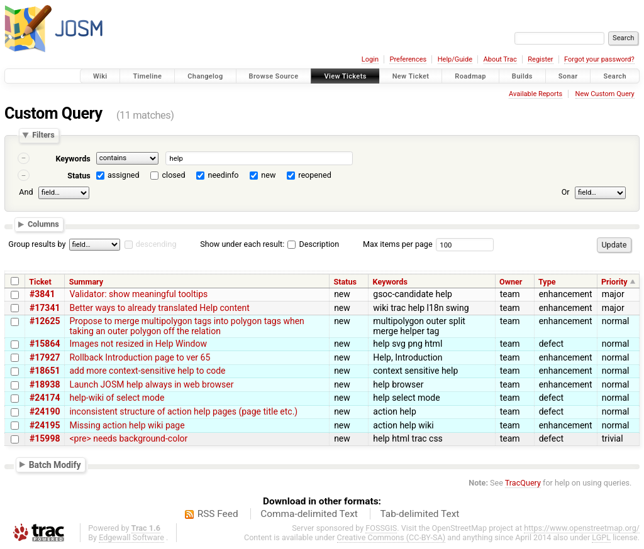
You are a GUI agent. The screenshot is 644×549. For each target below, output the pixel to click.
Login (370, 59)
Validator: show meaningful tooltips (138, 294)
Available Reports (535, 94)
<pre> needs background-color (128, 438)
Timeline (147, 76)
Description (313, 244)
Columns (43, 224)
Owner (510, 281)
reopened (314, 175)
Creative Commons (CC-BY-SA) (391, 537)
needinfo (223, 175)
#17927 (45, 357)
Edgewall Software (131, 537)
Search (614, 76)
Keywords (72, 158)
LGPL (601, 537)
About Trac (500, 59)
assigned (124, 175)
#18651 (45, 371)
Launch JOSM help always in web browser (151, 384)
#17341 (45, 308)
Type (547, 281)
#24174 (45, 398)
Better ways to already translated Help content (159, 308)
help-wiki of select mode (116, 398)
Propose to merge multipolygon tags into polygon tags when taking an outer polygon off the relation (186, 326)
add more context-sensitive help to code (147, 371)
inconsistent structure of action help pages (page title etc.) (183, 411)
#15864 (45, 344)
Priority (614, 281)
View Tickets (345, 76)
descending (156, 244)
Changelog (205, 76)
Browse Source (274, 76)
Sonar (568, 76)
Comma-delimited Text (309, 513)
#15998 (45, 438)
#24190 (45, 411)
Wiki (100, 76)
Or (566, 192)
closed (174, 175)
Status (79, 175)
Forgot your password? (599, 59)
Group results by (36, 244)
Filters (43, 135)
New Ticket (411, 76)
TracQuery (523, 482)
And (26, 192)
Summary (86, 281)
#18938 (45, 384)
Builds (522, 76)
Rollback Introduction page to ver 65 (139, 357)
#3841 (42, 294)
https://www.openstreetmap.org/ (582, 528)
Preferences (407, 59)
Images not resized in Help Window (137, 344)
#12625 (45, 321)
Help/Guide (455, 59)
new (268, 175)
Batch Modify (55, 464)
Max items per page (398, 244)
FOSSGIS (381, 528)
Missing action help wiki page (126, 425)
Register (540, 59)
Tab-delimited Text (419, 513)
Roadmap (470, 76)
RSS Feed (217, 513)
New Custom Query (605, 94)
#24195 (45, 425)
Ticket (40, 281)
